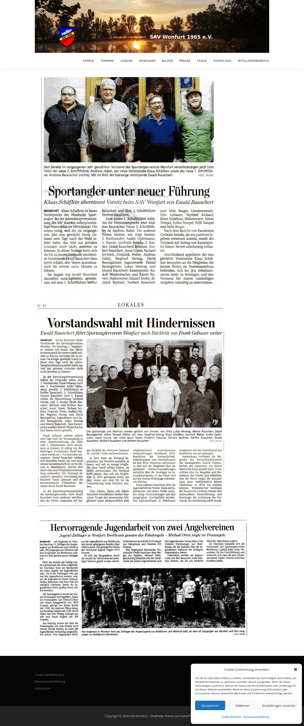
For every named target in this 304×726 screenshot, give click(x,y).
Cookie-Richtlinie (231, 716)
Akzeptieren (210, 705)
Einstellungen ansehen (278, 705)
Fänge (202, 60)
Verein (88, 60)
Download (222, 60)
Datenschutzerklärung (256, 716)
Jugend (126, 60)
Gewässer (147, 60)
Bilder (167, 60)
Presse (185, 60)
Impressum (42, 688)
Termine (107, 60)
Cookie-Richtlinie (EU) (49, 675)
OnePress (157, 716)
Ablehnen (242, 705)
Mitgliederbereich (253, 60)
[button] (295, 669)
